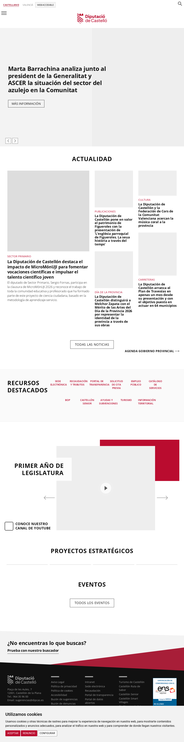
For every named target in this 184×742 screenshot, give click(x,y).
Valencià (28, 4)
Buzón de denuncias (63, 703)
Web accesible (45, 4)
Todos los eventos (92, 603)
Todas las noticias (92, 344)
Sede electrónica (95, 686)
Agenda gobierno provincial (149, 351)
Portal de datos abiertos (94, 701)
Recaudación (92, 690)
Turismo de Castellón (131, 682)
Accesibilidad (59, 695)
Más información (26, 104)
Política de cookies (62, 690)
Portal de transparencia (99, 695)
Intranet (90, 682)
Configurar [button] (47, 733)
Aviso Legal (57, 682)
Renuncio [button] (29, 733)
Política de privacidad (64, 686)
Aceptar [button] (12, 733)
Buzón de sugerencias (64, 699)
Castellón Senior (129, 694)
